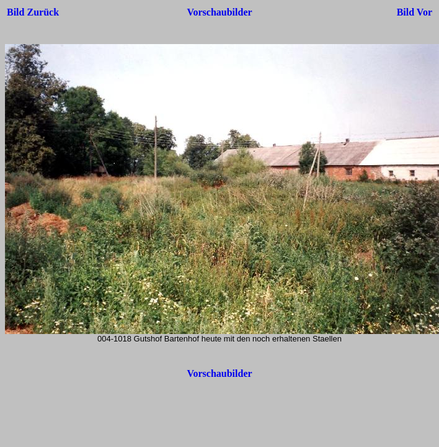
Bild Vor (414, 12)
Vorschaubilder (219, 12)
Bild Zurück (33, 12)
